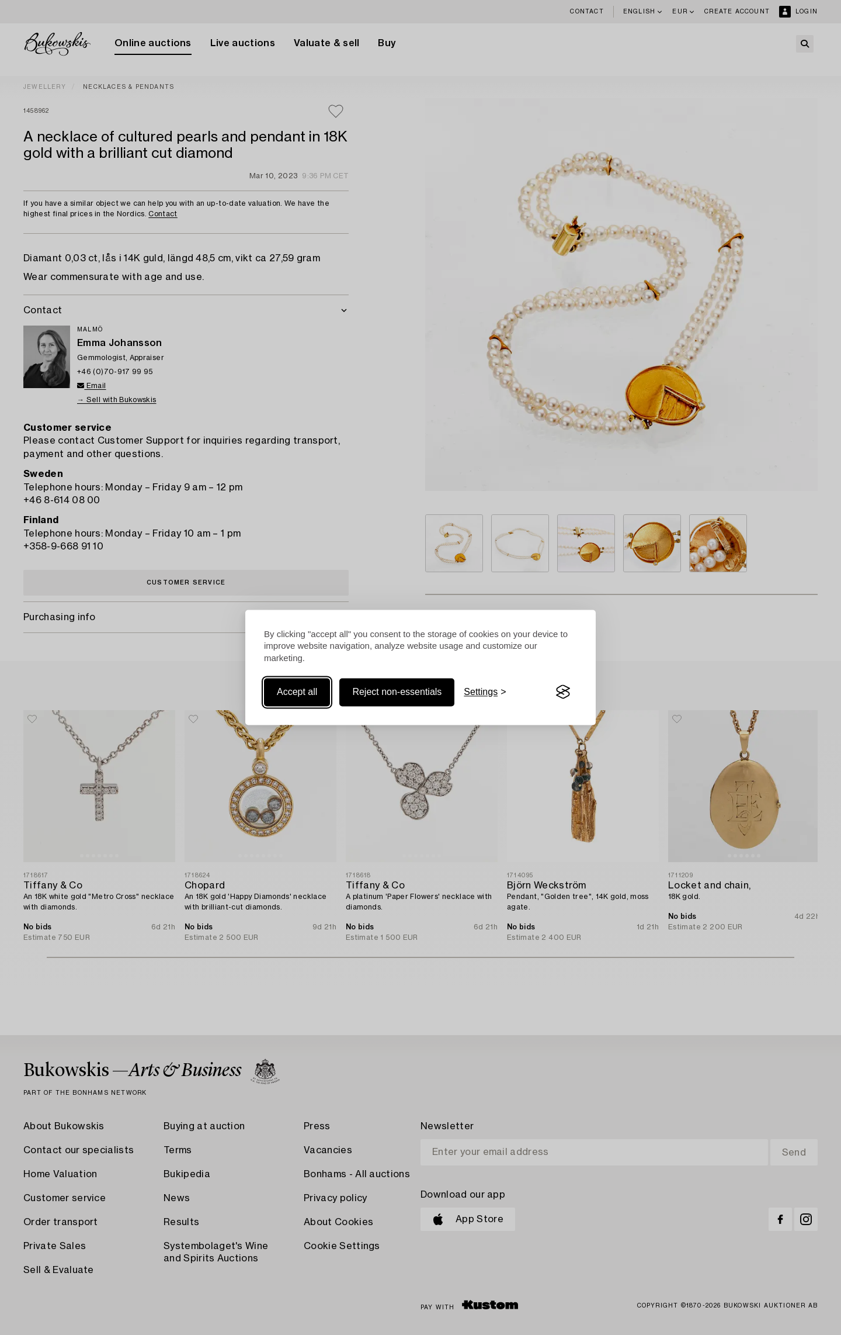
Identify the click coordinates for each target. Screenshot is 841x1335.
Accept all (297, 692)
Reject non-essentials (397, 692)
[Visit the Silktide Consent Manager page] (563, 692)
